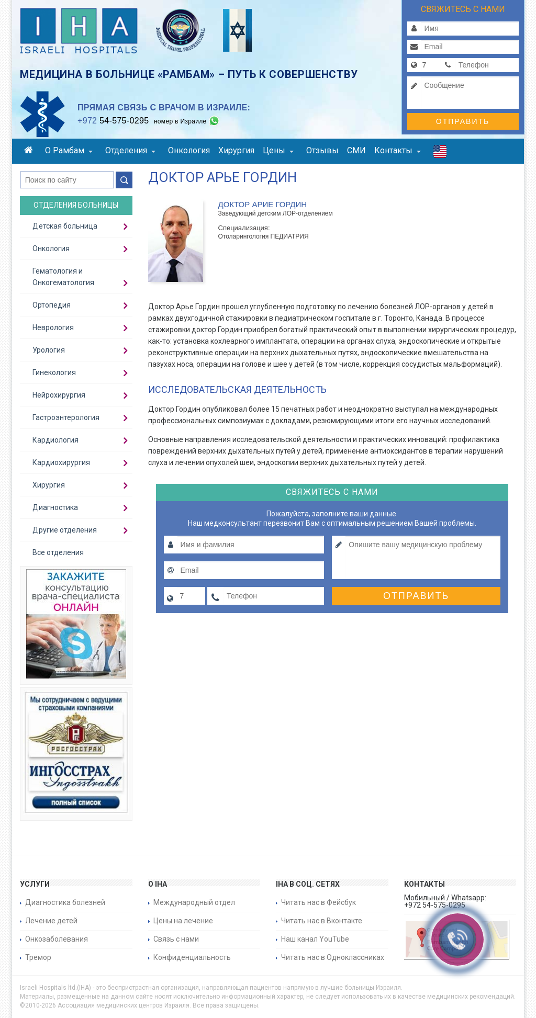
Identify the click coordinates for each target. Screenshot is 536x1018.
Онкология (189, 150)
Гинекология (54, 372)
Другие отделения (64, 530)
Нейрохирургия (58, 395)
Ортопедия (51, 305)
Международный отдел (194, 902)
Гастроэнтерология (65, 417)
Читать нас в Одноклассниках (332, 957)
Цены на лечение (183, 921)
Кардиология (55, 440)
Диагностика (55, 507)
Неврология (53, 327)
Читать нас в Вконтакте (321, 921)
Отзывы (322, 150)
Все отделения (58, 552)
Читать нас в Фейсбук (318, 902)
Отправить (462, 121)
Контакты (397, 150)
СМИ (356, 150)
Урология (48, 350)
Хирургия (236, 150)
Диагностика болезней (65, 902)
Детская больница (64, 226)
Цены (278, 150)
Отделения (130, 150)
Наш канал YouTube (315, 939)
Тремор (38, 957)
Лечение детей (51, 921)
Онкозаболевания (56, 939)
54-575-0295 (113, 120)
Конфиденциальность (192, 957)
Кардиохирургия (61, 462)
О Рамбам (69, 150)
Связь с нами (176, 939)
